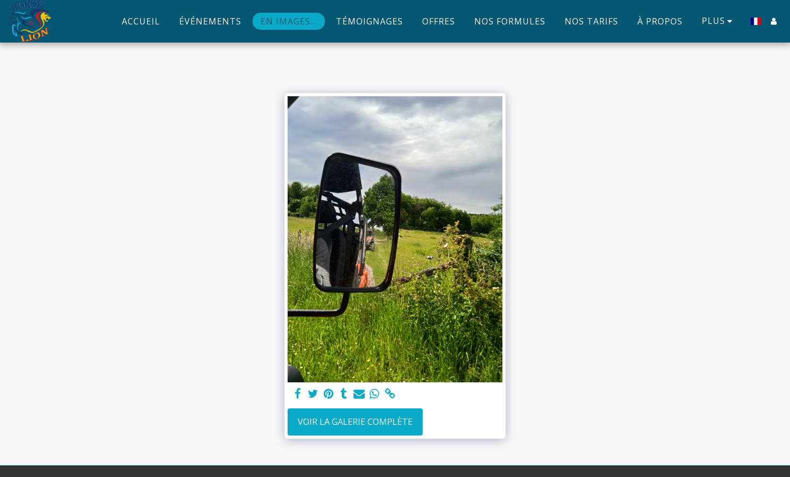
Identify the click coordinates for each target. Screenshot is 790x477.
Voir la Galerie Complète (355, 421)
